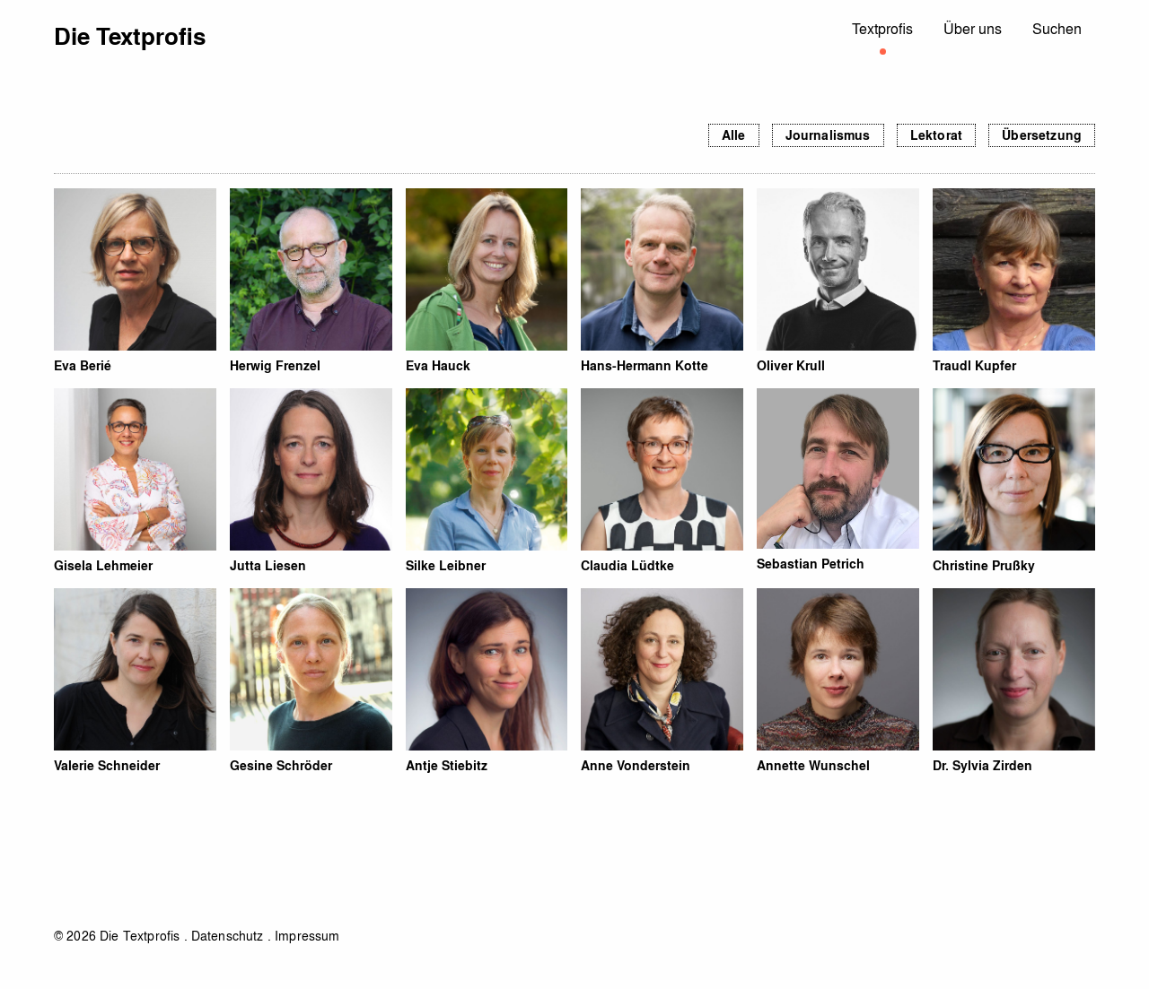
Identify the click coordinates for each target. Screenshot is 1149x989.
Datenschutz (227, 935)
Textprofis (882, 28)
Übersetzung (1042, 135)
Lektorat (936, 135)
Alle (734, 135)
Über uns (972, 28)
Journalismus (828, 135)
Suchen (1057, 28)
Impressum (307, 935)
